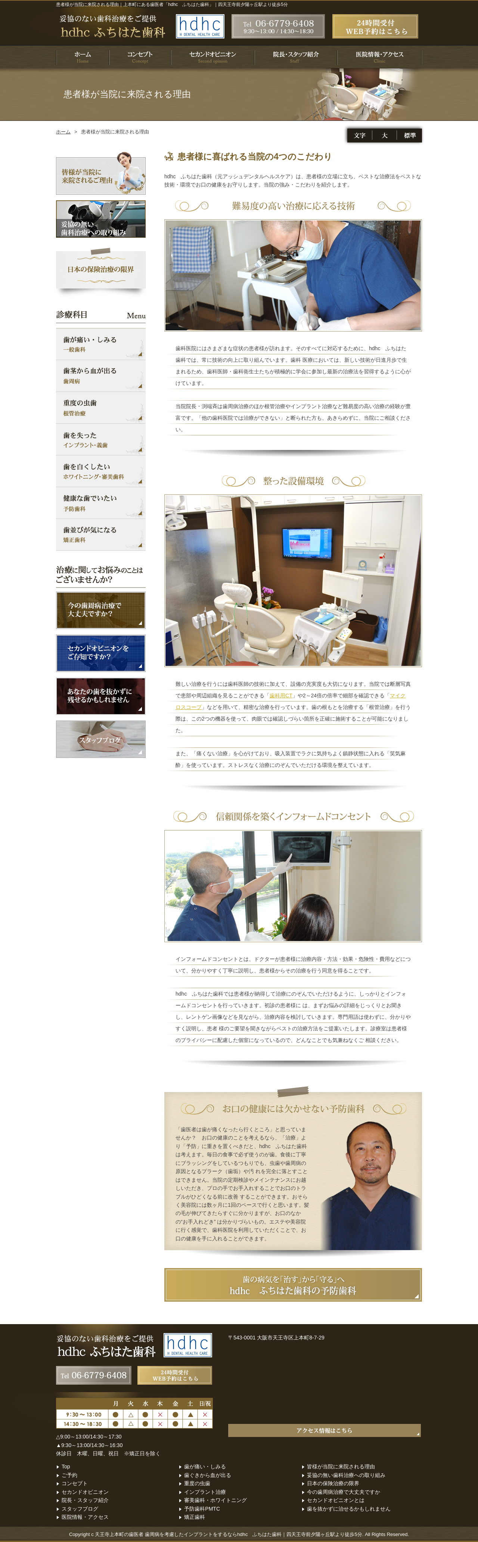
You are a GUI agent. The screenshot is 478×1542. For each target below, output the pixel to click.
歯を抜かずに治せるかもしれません (349, 1509)
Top (66, 1466)
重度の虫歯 (197, 1483)
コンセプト (75, 1483)
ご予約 (69, 1475)
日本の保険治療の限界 (333, 1483)
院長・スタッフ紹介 (85, 1500)
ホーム (63, 132)
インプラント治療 (205, 1492)
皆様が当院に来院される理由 (341, 1466)
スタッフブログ (80, 1509)
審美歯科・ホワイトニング (215, 1500)
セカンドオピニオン (85, 1492)
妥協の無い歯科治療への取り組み (346, 1475)
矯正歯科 (194, 1517)
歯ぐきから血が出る (207, 1475)
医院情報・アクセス (85, 1517)
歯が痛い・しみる (205, 1466)
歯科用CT (281, 695)
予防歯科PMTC (202, 1509)
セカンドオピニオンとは (335, 1500)
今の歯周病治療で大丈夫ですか (343, 1492)
